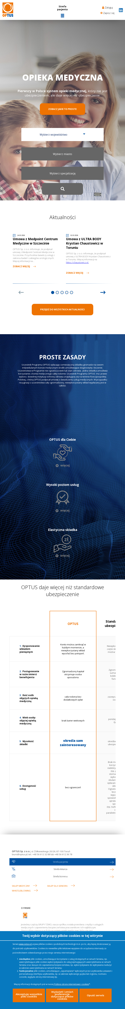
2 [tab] (57, 293)
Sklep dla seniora (57, 886)
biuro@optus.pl (19, 855)
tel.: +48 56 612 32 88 (39, 855)
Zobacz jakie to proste (62, 109)
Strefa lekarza (60, 870)
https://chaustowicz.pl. (77, 263)
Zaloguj (109, 7)
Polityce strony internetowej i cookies (71, 982)
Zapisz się (108, 13)
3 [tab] (62, 293)
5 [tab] (71, 293)
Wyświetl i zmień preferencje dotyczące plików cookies (62, 994)
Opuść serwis (95, 994)
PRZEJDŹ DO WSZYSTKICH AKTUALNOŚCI (62, 310)
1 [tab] (52, 293)
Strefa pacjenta (60, 862)
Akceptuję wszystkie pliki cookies (28, 994)
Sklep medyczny (21, 886)
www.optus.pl (25, 942)
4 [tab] (66, 293)
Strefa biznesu (60, 877)
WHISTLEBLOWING (21, 891)
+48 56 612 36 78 (63, 855)
